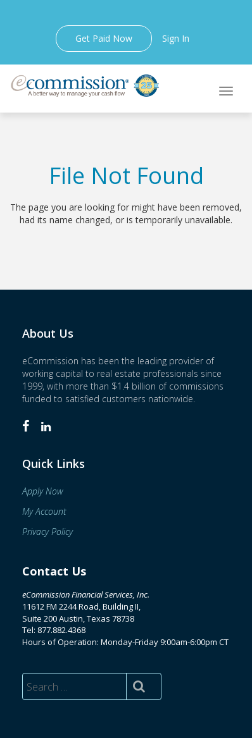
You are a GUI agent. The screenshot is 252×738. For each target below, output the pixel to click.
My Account (44, 511)
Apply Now (42, 491)
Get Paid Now (103, 38)
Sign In (175, 38)
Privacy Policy (47, 532)
